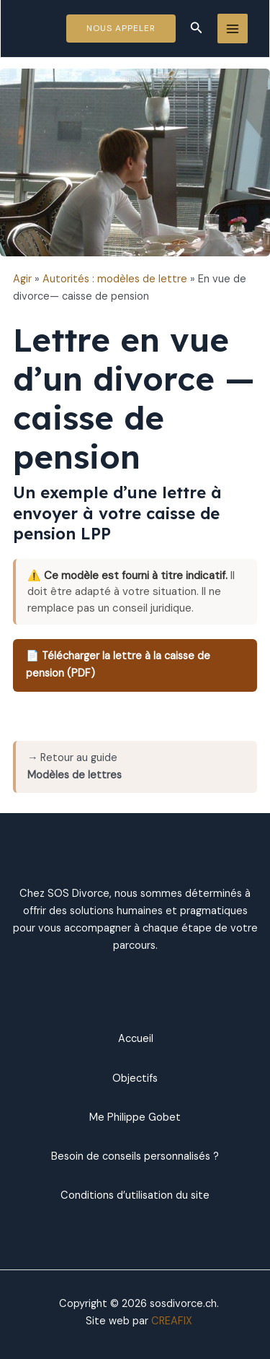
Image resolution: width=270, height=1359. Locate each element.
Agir (22, 279)
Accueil (135, 1039)
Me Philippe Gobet (135, 1117)
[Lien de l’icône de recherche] (196, 28)
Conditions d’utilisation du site (135, 1195)
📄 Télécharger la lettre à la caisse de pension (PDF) (118, 664)
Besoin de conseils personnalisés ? (135, 1156)
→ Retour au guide (74, 766)
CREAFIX (171, 1321)
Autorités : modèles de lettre (114, 279)
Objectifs (135, 1078)
